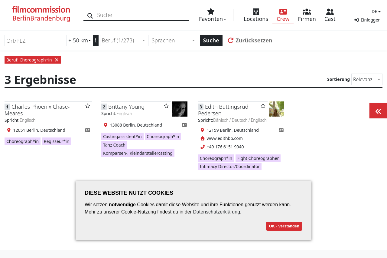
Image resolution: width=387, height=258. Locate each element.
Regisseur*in (57, 141)
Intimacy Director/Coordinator (230, 166)
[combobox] (124, 40)
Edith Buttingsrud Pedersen (223, 110)
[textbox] (171, 40)
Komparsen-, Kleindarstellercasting (138, 153)
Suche (211, 40)
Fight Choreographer (258, 158)
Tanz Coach (114, 145)
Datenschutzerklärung (216, 211)
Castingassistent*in (122, 136)
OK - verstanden (284, 226)
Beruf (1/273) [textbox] (118, 40)
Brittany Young (126, 106)
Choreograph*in (22, 141)
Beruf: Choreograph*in (32, 60)
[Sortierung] (366, 79)
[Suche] (91, 15)
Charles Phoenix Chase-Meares (37, 110)
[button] (375, 11)
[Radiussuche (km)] (80, 40)
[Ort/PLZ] (35, 40)
